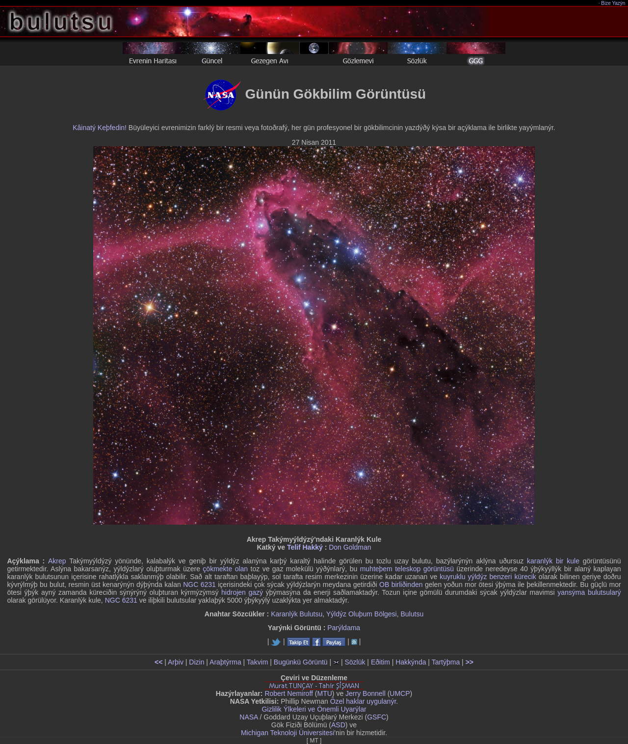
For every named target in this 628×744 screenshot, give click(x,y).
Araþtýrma (225, 662)
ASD (338, 725)
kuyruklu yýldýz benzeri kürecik (488, 577)
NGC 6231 (199, 584)
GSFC (376, 717)
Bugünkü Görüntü (301, 662)
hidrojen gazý (242, 592)
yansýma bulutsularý (589, 592)
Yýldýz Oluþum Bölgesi (361, 614)
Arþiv (175, 662)
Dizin (196, 662)
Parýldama (343, 628)
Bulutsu (412, 614)
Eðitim (380, 662)
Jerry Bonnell (365, 693)
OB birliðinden (400, 584)
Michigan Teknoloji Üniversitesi (287, 733)
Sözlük (354, 662)
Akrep (57, 561)
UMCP (400, 693)
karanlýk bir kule (553, 561)
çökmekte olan (225, 569)
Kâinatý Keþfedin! (100, 128)
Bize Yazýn (613, 3)
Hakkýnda (410, 662)
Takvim (257, 662)
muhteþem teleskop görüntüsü (407, 569)
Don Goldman (350, 547)
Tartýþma (446, 662)
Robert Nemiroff (288, 693)
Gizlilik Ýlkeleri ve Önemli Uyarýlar (314, 709)
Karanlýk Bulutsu (296, 614)
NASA (248, 717)
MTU (324, 693)
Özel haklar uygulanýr (363, 701)
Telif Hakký (305, 547)
